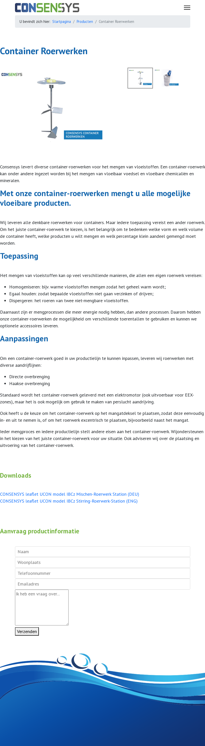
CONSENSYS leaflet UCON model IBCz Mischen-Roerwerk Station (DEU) (69, 494)
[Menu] (187, 7)
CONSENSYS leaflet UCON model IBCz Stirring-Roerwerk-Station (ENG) (69, 501)
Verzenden (27, 631)
